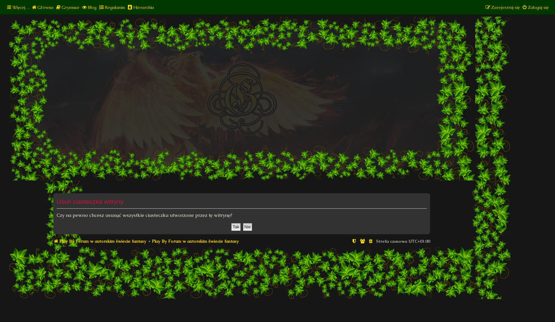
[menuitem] (42, 7)
